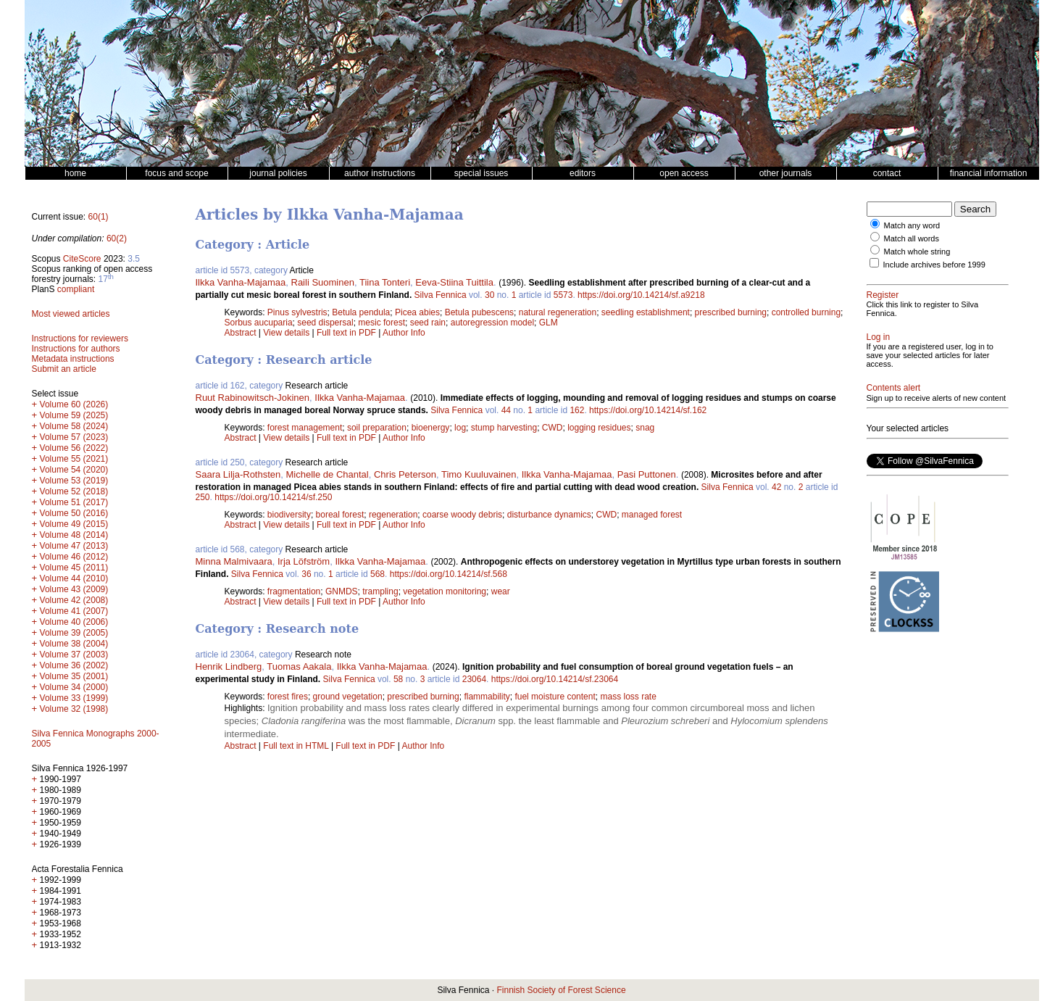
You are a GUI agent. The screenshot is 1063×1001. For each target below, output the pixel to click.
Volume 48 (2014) (74, 535)
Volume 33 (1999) (74, 698)
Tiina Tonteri (384, 282)
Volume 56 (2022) (74, 448)
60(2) (117, 238)
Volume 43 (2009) (74, 589)
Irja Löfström (304, 561)
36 (306, 574)
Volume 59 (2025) (74, 415)
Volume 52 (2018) (74, 491)
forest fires (287, 696)
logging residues (598, 428)
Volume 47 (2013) (74, 546)
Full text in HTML (297, 746)
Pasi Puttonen (646, 474)
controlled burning (806, 312)
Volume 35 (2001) (74, 676)
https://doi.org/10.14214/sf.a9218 (641, 295)
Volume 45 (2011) (74, 567)
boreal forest (340, 515)
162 (577, 410)
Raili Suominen (322, 282)
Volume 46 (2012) (74, 557)
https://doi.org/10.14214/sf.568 (448, 574)
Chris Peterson (405, 474)
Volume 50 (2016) (74, 513)
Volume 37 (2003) (74, 654)
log (460, 428)
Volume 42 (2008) (74, 600)
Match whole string (917, 251)
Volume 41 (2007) (74, 611)
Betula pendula (361, 312)
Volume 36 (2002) (74, 665)
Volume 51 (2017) (74, 502)
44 (506, 410)
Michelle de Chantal (327, 474)
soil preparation (377, 428)
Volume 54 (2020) (74, 470)
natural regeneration (557, 312)
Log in (879, 337)
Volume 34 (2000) (74, 687)
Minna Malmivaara (234, 561)
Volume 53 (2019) (74, 480)
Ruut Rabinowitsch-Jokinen (253, 397)
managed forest (652, 515)
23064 (474, 679)
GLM (548, 322)
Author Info (404, 333)
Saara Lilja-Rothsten (238, 474)
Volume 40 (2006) (74, 622)
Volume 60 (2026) (74, 404)
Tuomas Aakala (299, 666)
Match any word (912, 225)
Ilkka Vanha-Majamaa (241, 282)
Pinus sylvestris (297, 312)
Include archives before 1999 (934, 264)
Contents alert (894, 388)
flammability (486, 696)
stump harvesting (504, 428)
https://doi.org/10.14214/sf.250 (273, 497)
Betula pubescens (479, 312)
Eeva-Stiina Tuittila (454, 282)
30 (489, 295)
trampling (380, 591)
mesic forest (381, 322)
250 (203, 497)
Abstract (241, 333)
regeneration (393, 515)
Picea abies (417, 312)
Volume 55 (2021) (74, 459)
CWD (552, 428)
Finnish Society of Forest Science (560, 990)
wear (500, 591)
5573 (563, 295)
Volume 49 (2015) (74, 524)
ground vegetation (348, 696)
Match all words (911, 238)
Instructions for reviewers (80, 338)
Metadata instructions (73, 359)
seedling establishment (645, 312)
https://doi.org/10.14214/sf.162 (647, 410)
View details (287, 333)
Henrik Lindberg (229, 666)
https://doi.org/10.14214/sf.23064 (554, 679)
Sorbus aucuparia (259, 322)
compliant (75, 289)
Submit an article (64, 369)
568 (377, 574)
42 (776, 487)
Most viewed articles (71, 314)
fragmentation (293, 591)
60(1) (98, 217)
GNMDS (341, 591)
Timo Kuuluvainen (479, 474)
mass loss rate (628, 696)
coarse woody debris (462, 515)
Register (883, 295)
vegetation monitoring (444, 591)
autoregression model (492, 322)
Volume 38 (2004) (74, 644)
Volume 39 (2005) (74, 633)
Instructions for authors (76, 349)
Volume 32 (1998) (74, 709)
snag (644, 428)
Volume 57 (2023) (74, 437)
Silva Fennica (440, 295)
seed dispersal (325, 322)
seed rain (428, 322)
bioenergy (431, 428)
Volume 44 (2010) (74, 578)
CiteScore (82, 259)
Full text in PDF (346, 333)
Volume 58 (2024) (74, 426)
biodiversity (289, 515)
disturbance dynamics (549, 515)
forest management (304, 428)
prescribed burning (731, 312)
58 (398, 679)
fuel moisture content (554, 696)
